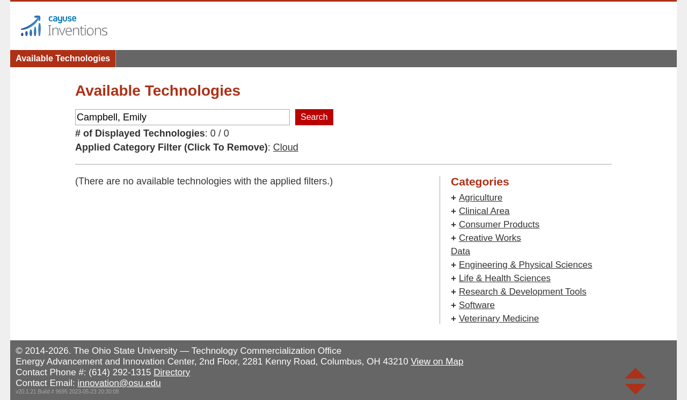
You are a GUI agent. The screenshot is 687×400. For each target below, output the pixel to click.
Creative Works (490, 238)
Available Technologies (63, 58)
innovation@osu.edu (118, 383)
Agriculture (480, 197)
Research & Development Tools (523, 292)
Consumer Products (499, 224)
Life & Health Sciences (505, 278)
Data (460, 251)
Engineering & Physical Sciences (526, 265)
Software (477, 305)
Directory (172, 372)
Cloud (285, 147)
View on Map (437, 361)
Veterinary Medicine (499, 318)
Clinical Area (484, 211)
